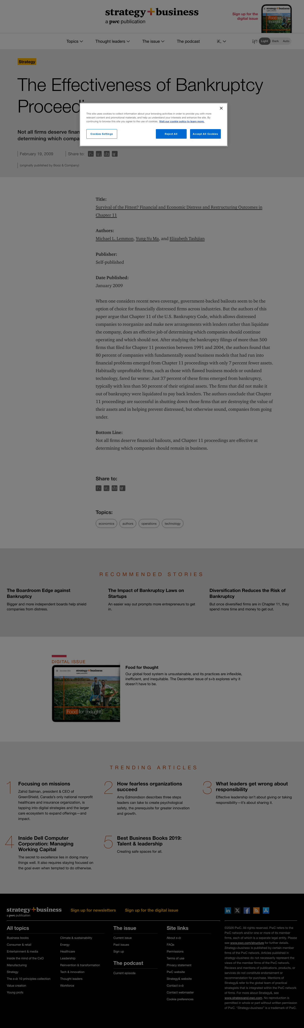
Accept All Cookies (205, 133)
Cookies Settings (101, 133)
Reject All (171, 133)
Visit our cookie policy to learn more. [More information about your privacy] (181, 121)
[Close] (221, 108)
